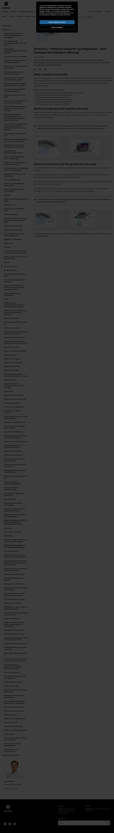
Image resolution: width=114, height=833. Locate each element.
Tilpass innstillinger (57, 27)
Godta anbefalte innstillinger (57, 22)
